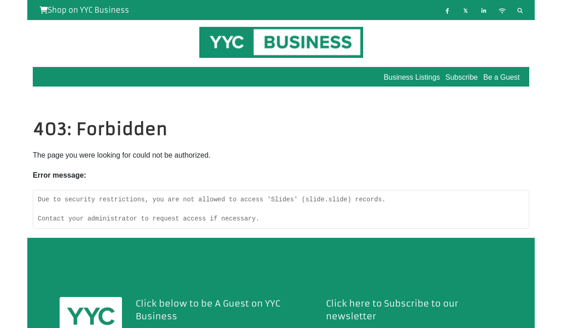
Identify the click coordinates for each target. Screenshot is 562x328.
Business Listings (412, 77)
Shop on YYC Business (84, 10)
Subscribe (462, 77)
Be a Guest (501, 77)
